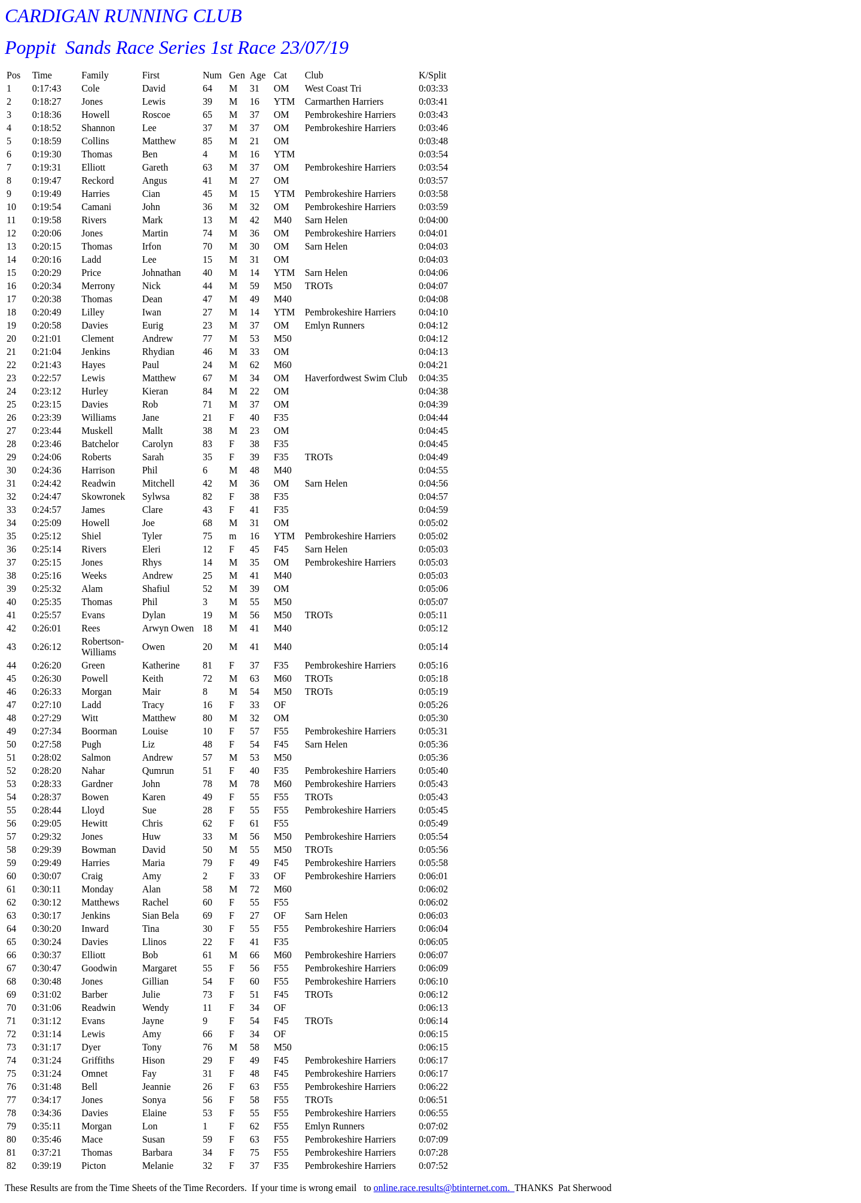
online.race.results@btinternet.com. (444, 1188)
